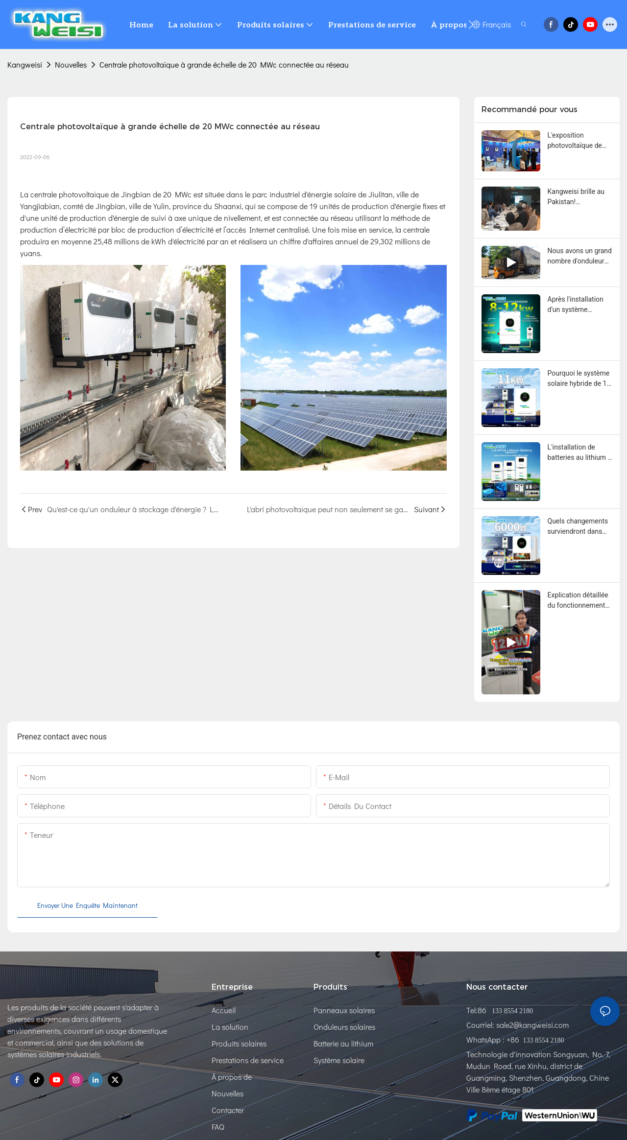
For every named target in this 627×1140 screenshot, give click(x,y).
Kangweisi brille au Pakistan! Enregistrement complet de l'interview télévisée (577, 197)
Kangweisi (24, 64)
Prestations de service (248, 1060)
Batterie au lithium (343, 1043)
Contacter (228, 1110)
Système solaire (339, 1060)
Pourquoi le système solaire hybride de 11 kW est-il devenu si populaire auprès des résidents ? (579, 379)
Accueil (224, 1010)
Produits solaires (239, 1043)
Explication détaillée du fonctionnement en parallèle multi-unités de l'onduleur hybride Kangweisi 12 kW (580, 601)
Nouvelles (71, 64)
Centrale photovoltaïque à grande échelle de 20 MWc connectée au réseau (224, 64)
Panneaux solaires (344, 1010)
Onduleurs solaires (344, 1026)
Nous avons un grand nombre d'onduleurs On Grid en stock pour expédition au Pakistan (580, 256)
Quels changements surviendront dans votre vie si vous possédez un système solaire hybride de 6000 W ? (578, 527)
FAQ (218, 1126)
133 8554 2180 (511, 1011)
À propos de (232, 1076)
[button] (471, 24)
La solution (230, 1026)
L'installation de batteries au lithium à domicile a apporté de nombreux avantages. (580, 453)
